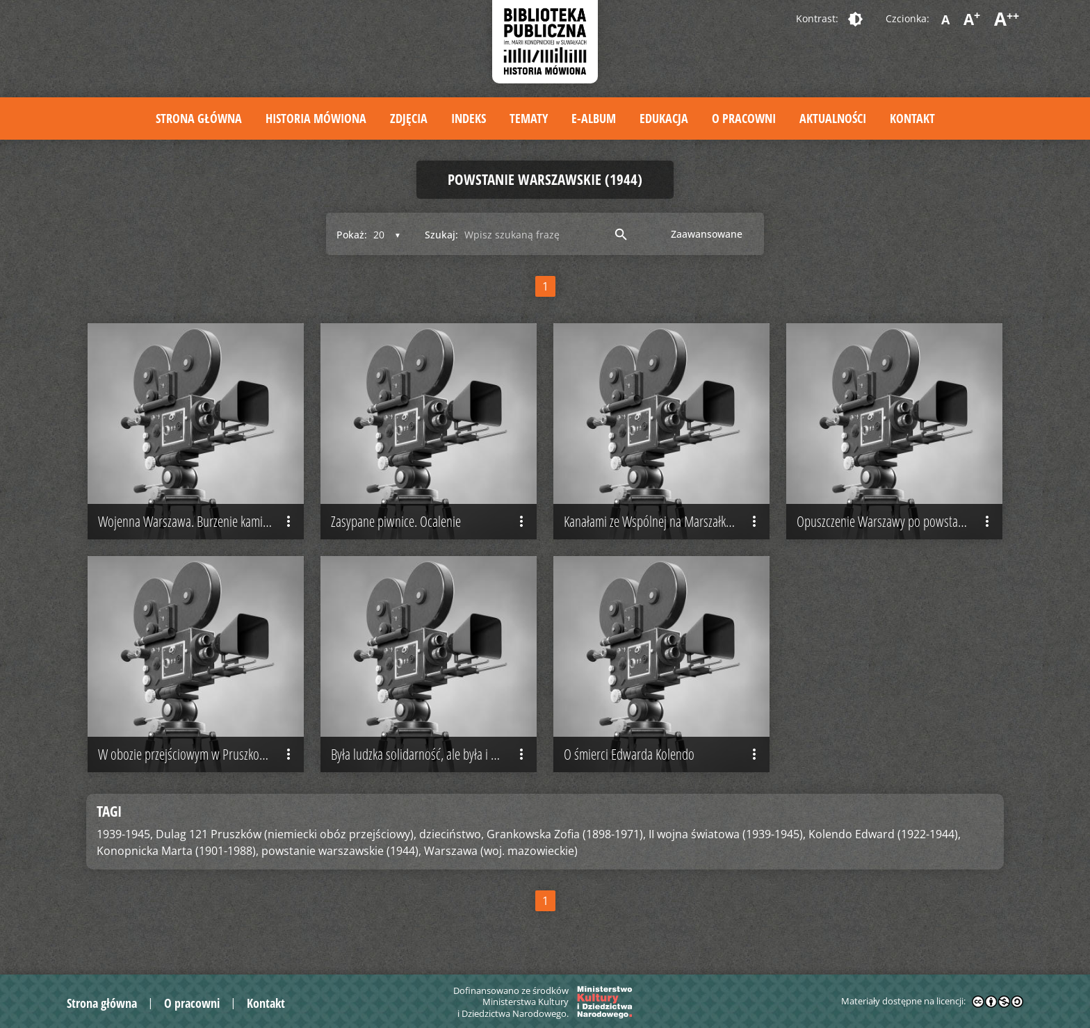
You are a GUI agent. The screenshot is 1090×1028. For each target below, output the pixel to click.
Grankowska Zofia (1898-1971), (566, 834)
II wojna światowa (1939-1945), (727, 834)
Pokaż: (351, 234)
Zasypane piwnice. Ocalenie (430, 522)
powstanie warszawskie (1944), (341, 850)
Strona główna (199, 118)
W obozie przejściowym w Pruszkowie (197, 755)
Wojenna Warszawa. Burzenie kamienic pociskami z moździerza (201, 522)
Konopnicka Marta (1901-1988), (178, 850)
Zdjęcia (409, 118)
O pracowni (744, 118)
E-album (593, 118)
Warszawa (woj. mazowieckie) (501, 850)
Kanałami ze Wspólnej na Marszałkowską (663, 522)
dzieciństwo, (451, 834)
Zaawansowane (706, 233)
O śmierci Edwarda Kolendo (663, 755)
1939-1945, (125, 834)
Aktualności (832, 118)
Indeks (468, 118)
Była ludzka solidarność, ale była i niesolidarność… (434, 755)
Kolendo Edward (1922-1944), (884, 834)
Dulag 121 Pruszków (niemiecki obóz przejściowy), (286, 834)
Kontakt (912, 118)
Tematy (529, 118)
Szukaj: (441, 234)
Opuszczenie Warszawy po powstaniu (896, 522)
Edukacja (664, 118)
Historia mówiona (316, 118)
